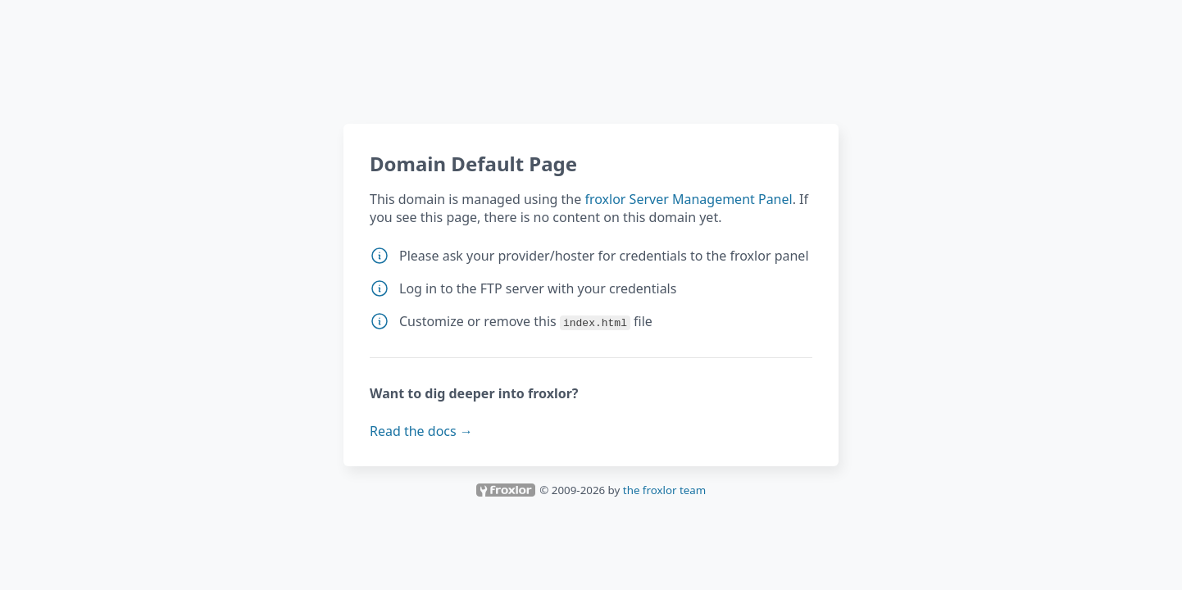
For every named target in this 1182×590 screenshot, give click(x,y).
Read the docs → (421, 431)
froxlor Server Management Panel (688, 199)
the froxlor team (664, 490)
